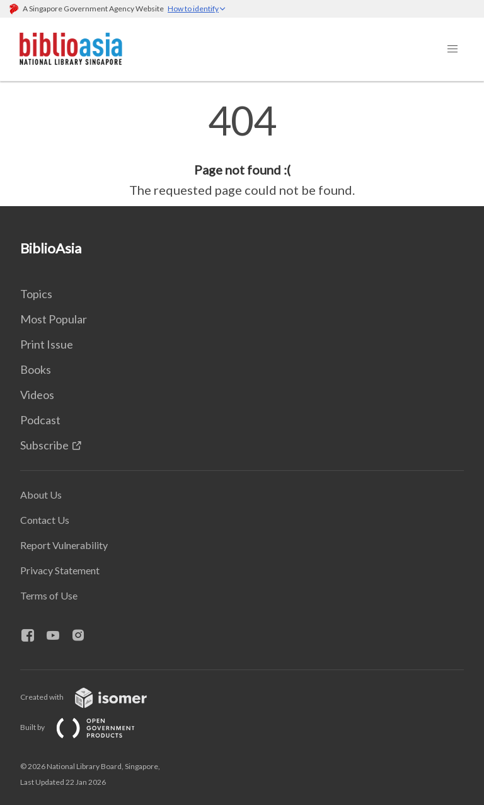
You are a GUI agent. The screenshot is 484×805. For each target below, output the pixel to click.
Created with (93, 697)
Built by (87, 727)
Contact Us (44, 520)
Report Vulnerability (64, 545)
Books (35, 369)
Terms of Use (49, 595)
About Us (41, 495)
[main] (242, 150)
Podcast (40, 420)
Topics (36, 294)
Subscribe (44, 445)
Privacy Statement (60, 570)
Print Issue (46, 344)
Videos (37, 395)
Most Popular (53, 319)
